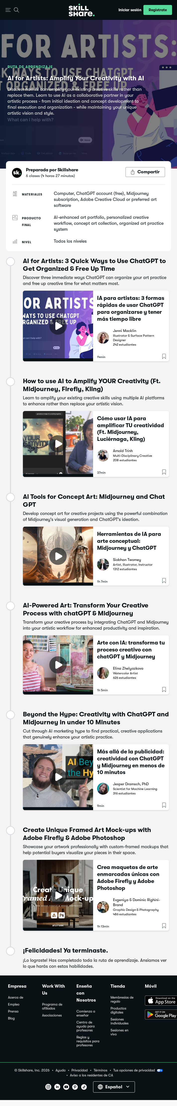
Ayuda (60, 1070)
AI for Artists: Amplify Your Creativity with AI (75, 78)
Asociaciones (52, 1015)
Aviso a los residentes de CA (91, 1075)
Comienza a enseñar (85, 1013)
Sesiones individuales (119, 1021)
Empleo (13, 1004)
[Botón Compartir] (145, 172)
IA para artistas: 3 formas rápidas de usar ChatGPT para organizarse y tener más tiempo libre (130, 308)
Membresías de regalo (122, 999)
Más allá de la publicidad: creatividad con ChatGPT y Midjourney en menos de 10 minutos (131, 762)
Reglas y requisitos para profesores (87, 1041)
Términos (100, 1070)
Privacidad (79, 1070)
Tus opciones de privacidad (138, 1070)
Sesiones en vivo (119, 1032)
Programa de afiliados (52, 1006)
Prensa (13, 1011)
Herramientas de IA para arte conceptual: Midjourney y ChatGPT (129, 541)
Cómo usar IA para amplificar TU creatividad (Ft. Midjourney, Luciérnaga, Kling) (130, 428)
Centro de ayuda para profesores (85, 1026)
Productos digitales (118, 1010)
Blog (11, 1018)
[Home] (82, 9)
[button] (8, 10)
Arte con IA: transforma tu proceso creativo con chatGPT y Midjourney (131, 650)
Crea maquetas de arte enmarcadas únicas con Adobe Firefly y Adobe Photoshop (128, 877)
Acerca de (15, 997)
